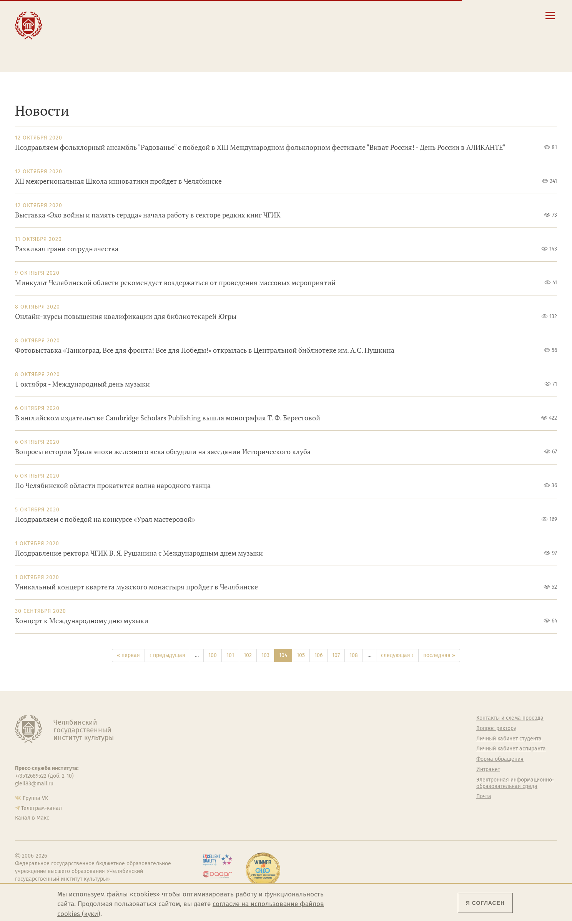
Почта (483, 796)
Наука (71, 31)
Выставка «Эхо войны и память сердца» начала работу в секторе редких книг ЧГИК (148, 215)
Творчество (81, 39)
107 (336, 655)
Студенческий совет (363, 776)
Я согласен (485, 903)
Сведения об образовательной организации (348, 14)
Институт (77, 14)
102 (248, 655)
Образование (83, 22)
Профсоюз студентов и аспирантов (367, 762)
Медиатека (213, 780)
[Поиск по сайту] (456, 15)
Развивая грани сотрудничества (66, 248)
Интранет (488, 770)
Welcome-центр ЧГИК (365, 728)
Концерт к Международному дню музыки (81, 620)
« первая (128, 655)
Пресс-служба (217, 790)
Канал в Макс (32, 818)
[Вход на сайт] (495, 15)
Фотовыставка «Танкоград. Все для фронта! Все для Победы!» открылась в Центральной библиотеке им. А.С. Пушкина (204, 350)
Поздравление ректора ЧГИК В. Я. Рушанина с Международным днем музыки (139, 553)
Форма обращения (500, 759)
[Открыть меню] (550, 20)
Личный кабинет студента (324, 36)
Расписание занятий (318, 29)
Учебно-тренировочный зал (373, 739)
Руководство (215, 728)
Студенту (169, 22)
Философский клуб (362, 749)
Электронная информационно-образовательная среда (353, 53)
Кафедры (211, 759)
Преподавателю (180, 39)
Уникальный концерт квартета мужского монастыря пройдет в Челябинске (136, 586)
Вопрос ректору (496, 728)
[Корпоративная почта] (468, 15)
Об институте (216, 718)
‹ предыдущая (167, 655)
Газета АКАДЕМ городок (367, 786)
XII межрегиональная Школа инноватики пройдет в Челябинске (118, 181)
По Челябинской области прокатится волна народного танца (113, 485)
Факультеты (214, 749)
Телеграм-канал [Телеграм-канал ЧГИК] (41, 808)
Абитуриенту (174, 14)
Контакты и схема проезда (325, 21)
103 (265, 655)
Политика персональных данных (369, 799)
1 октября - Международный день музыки (82, 384)
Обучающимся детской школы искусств (193, 50)
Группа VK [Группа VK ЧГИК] (35, 798)
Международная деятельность (88, 50)
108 (353, 655)
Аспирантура (216, 770)
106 (318, 655)
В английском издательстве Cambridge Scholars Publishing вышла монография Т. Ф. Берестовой (167, 417)
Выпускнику (174, 31)
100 (212, 655)
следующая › (397, 655)
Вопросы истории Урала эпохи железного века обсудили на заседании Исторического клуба (163, 451)
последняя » (439, 655)
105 (301, 655)
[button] (443, 15)
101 (230, 655)
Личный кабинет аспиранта (326, 43)
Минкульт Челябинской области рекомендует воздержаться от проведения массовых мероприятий (175, 282)
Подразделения (219, 739)
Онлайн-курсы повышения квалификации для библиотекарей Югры (125, 316)
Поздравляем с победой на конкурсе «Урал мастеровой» (105, 519)
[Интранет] (482, 15)
